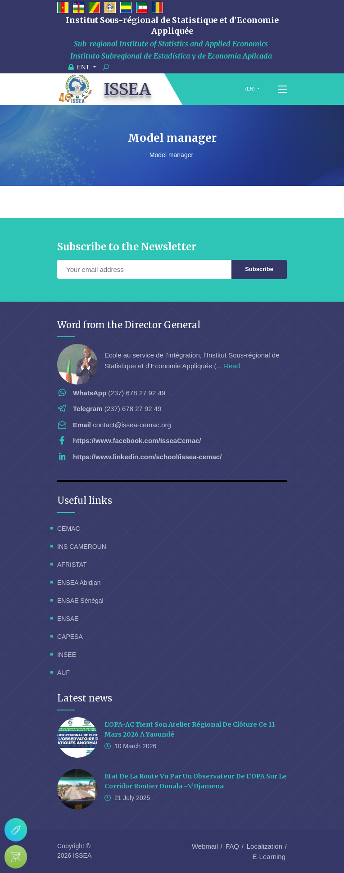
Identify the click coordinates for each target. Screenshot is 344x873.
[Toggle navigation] (282, 90)
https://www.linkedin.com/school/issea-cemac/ (147, 457)
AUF (63, 672)
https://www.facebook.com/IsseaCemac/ (137, 440)
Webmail (205, 846)
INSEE (66, 654)
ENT (80, 67)
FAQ (232, 846)
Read (232, 366)
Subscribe (259, 269)
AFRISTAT (72, 564)
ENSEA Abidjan (79, 582)
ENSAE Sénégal (80, 600)
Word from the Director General (128, 324)
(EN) (250, 88)
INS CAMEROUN (81, 546)
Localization (264, 846)
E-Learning (269, 856)
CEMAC (68, 528)
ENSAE (67, 618)
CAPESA (70, 636)
